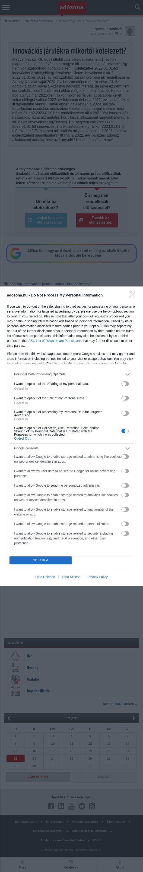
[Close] (134, 295)
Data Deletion (45, 577)
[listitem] (71, 374)
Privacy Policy (97, 577)
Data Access (71, 577)
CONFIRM (40, 560)
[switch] (125, 383)
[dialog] (71, 436)
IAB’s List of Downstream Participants (55, 341)
